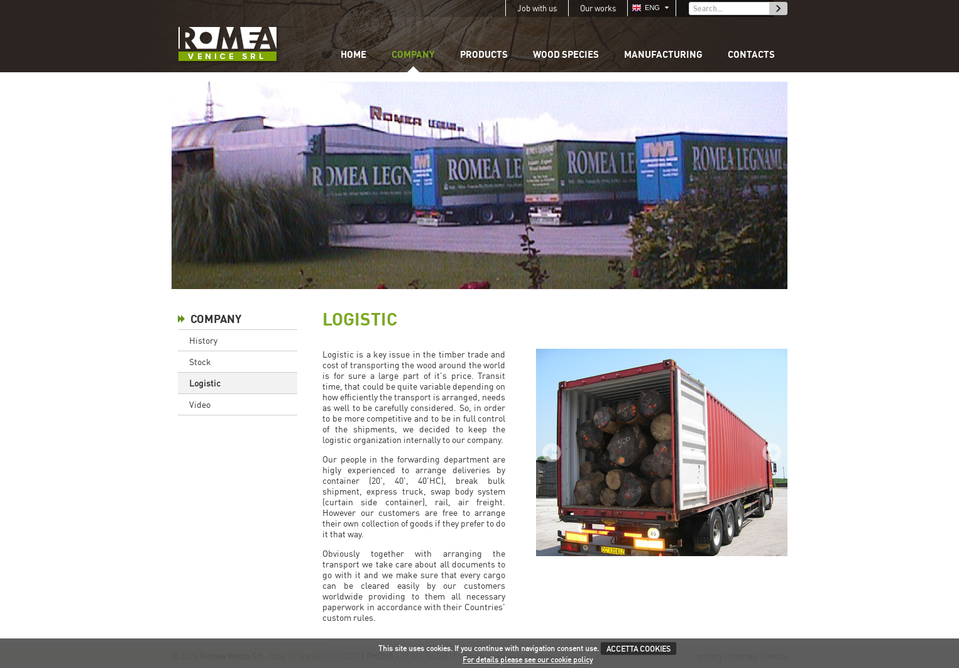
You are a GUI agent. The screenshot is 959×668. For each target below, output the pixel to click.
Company (413, 54)
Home (353, 54)
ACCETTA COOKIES (638, 649)
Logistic (205, 383)
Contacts (751, 54)
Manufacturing (663, 54)
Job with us (537, 8)
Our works (598, 8)
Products (484, 54)
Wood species (566, 54)
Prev (551, 452)
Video (200, 404)
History (203, 340)
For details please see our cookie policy (528, 659)
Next (771, 452)
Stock (200, 361)
